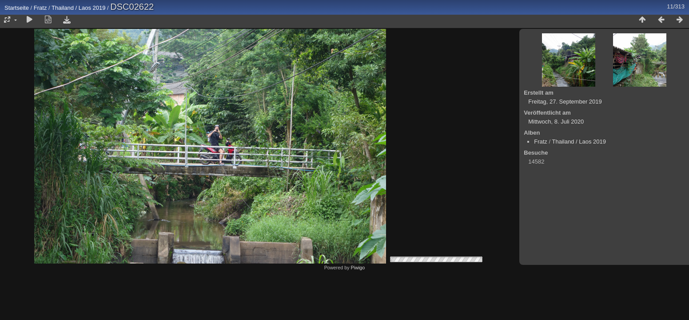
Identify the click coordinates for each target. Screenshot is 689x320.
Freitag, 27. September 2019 (565, 101)
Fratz (40, 7)
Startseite (16, 7)
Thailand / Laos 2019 (78, 7)
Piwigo (358, 267)
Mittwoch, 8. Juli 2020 (556, 121)
